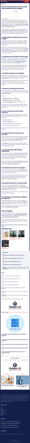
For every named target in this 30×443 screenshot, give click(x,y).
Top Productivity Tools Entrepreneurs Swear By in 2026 (13, 258)
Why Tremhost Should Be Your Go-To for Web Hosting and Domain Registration (22, 386)
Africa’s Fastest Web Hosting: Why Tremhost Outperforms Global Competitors (15, 340)
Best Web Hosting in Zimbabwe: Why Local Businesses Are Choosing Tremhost (13, 352)
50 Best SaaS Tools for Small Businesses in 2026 (11, 261)
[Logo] (4, 1)
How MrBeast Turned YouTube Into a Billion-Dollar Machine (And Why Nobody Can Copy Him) (14, 295)
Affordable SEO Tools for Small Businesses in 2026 (12, 264)
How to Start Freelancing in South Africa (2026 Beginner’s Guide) (12, 298)
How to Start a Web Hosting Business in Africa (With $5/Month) (13, 335)
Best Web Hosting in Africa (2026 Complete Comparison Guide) (14, 344)
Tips (3, 260)
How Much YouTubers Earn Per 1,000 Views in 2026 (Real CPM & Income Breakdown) (16, 268)
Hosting (3, 3)
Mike (16, 11)
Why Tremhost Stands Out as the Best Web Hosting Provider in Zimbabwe (7, 385)
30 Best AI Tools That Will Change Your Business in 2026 (13, 255)
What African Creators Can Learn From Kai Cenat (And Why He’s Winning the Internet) (14, 292)
